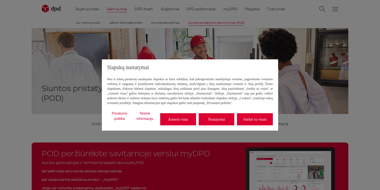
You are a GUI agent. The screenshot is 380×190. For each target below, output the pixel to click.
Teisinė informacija (144, 116)
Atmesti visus (178, 119)
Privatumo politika (119, 116)
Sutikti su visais (255, 119)
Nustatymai (216, 119)
